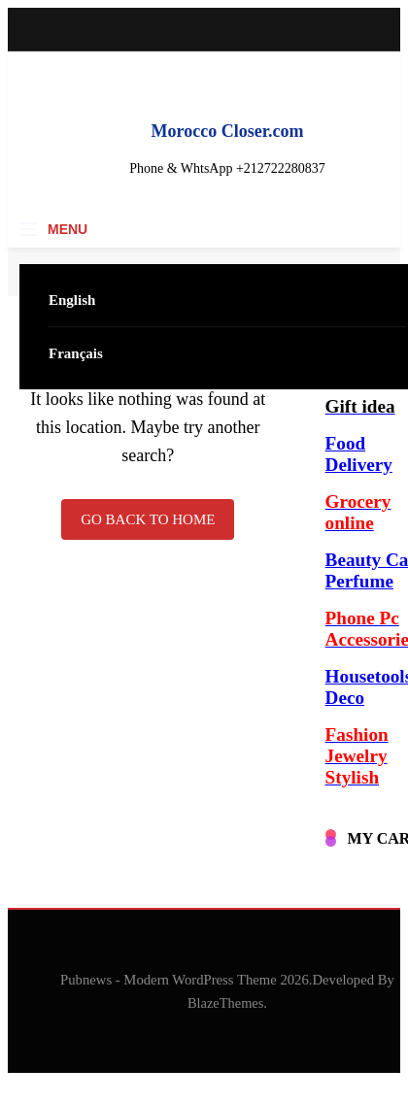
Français (76, 353)
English (72, 300)
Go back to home (148, 519)
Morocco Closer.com (228, 131)
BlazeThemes (225, 1003)
